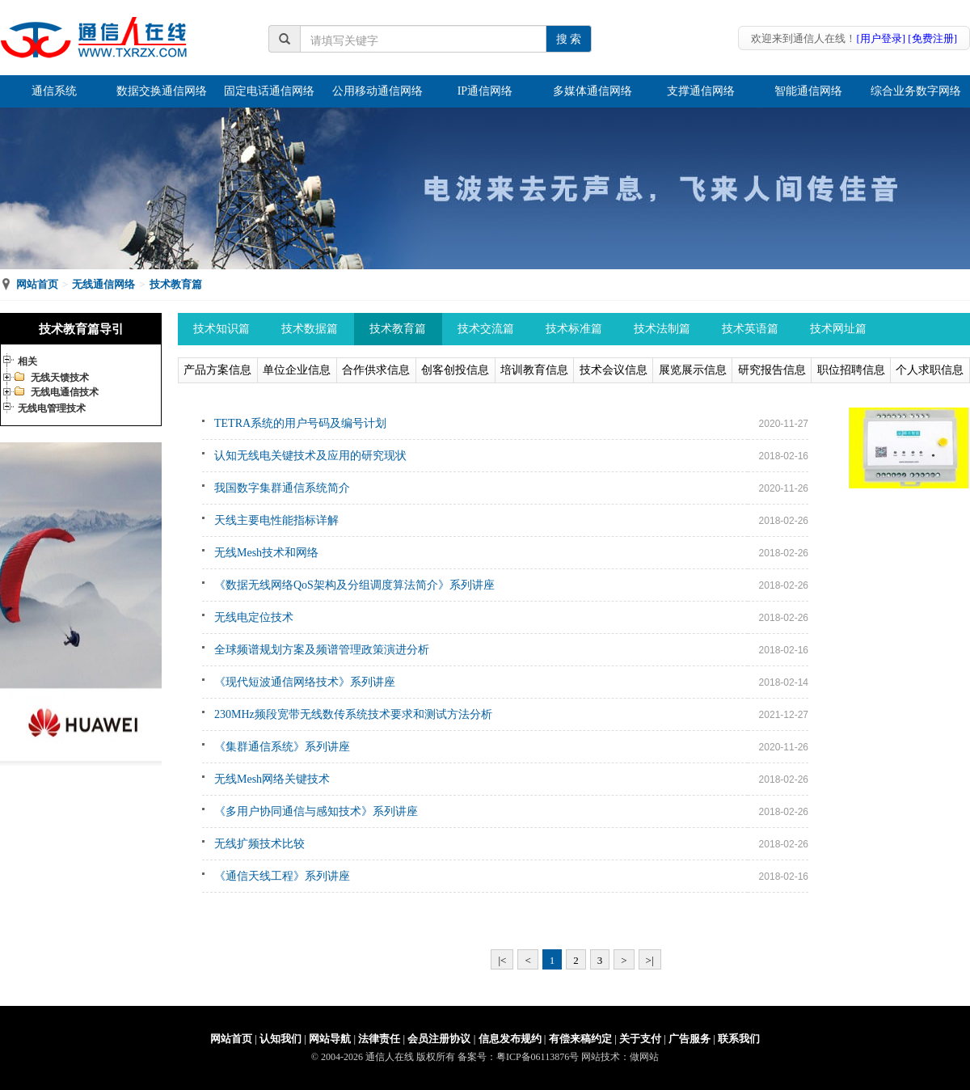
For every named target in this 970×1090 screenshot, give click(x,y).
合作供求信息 (376, 370)
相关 (27, 361)
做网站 (644, 1057)
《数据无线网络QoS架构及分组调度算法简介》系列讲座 (354, 585)
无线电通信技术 (65, 392)
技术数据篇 (309, 329)
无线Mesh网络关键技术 (272, 779)
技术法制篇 (662, 329)
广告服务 (689, 1039)
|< (502, 960)
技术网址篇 (838, 329)
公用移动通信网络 (377, 91)
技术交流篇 (486, 329)
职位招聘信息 (851, 370)
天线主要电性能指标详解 (276, 520)
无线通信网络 (103, 284)
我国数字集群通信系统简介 (282, 488)
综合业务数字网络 (916, 91)
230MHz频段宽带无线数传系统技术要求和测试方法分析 (353, 714)
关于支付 (640, 1039)
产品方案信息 (217, 370)
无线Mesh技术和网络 (266, 553)
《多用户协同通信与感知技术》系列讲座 (316, 811)
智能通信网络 (808, 91)
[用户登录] (880, 38)
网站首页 (37, 284)
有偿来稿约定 (580, 1039)
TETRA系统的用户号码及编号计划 (300, 423)
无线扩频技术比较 (259, 844)
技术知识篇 (221, 329)
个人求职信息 (930, 370)
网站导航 (330, 1039)
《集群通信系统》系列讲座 (282, 747)
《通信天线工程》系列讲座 (282, 876)
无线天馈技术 (60, 377)
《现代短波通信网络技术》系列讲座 (304, 682)
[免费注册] (932, 38)
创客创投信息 (455, 370)
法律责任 (379, 1039)
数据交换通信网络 (161, 91)
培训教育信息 (534, 370)
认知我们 (280, 1039)
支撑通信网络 (701, 91)
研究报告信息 (772, 370)
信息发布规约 (510, 1039)
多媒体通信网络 (592, 91)
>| (650, 960)
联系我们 (739, 1039)
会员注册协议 (438, 1039)
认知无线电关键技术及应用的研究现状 (310, 456)
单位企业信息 (297, 370)
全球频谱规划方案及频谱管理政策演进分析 (321, 650)
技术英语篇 (750, 329)
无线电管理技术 (52, 408)
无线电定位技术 (253, 617)
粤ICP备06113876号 (537, 1057)
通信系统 (54, 91)
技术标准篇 (574, 329)
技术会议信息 (613, 370)
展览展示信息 (693, 370)
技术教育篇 (176, 284)
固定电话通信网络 (269, 91)
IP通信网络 (485, 91)
